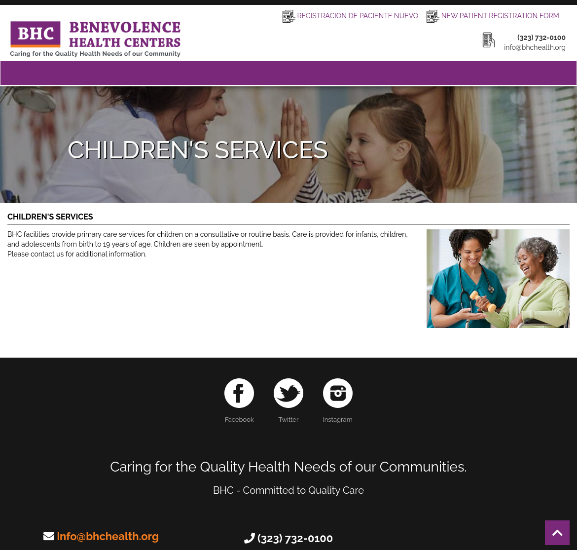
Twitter (288, 400)
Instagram (338, 400)
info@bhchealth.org (107, 536)
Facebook (239, 400)
